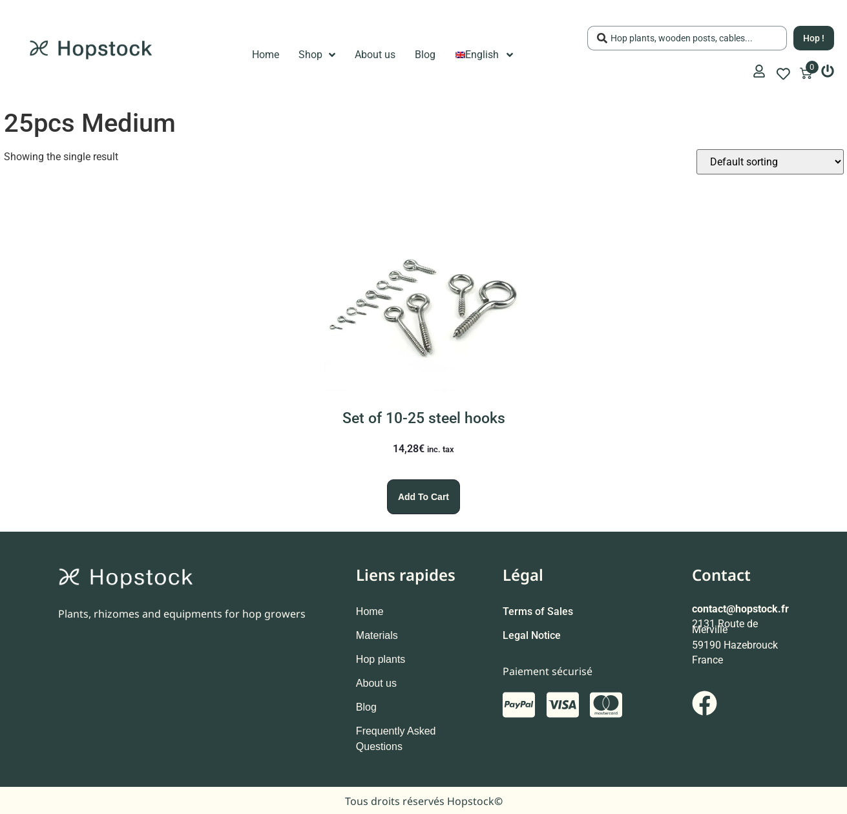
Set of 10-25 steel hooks (423, 418)
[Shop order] (770, 161)
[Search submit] (813, 38)
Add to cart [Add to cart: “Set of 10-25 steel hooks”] (423, 497)
